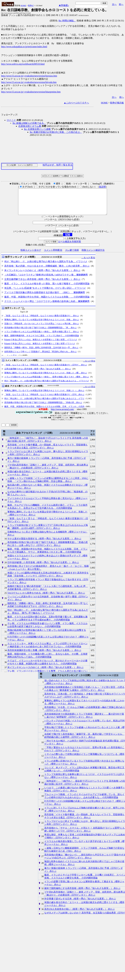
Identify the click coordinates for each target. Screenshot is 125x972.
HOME (23, 5)
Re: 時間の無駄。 (67, 20)
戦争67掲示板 (117, 103)
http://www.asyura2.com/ (62, 414)
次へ (114, 4)
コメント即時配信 (53, 255)
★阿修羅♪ (64, 5)
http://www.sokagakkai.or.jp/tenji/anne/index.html (24, 46)
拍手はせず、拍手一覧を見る (57, 165)
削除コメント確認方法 (93, 255)
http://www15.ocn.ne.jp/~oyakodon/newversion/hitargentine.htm (30, 92)
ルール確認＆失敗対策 (69, 246)
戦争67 (31, 5)
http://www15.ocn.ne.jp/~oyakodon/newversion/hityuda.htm (28, 82)
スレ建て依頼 (72, 255)
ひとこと (11, 120)
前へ (121, 4)
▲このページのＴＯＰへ (76, 103)
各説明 (102, 187)
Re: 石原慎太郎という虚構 (37, 129)
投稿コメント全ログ (30, 255)
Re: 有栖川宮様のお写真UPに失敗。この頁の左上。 (56, 132)
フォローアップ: (9, 115)
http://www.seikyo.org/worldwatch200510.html (23, 64)
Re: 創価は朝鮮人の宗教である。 (29, 123)
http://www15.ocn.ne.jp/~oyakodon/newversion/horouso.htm (29, 76)
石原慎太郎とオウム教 (29, 126)
